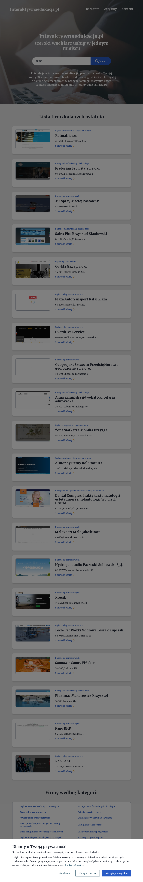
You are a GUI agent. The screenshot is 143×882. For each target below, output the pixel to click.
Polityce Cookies (74, 865)
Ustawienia (64, 873)
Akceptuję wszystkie (116, 873)
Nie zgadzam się (87, 873)
